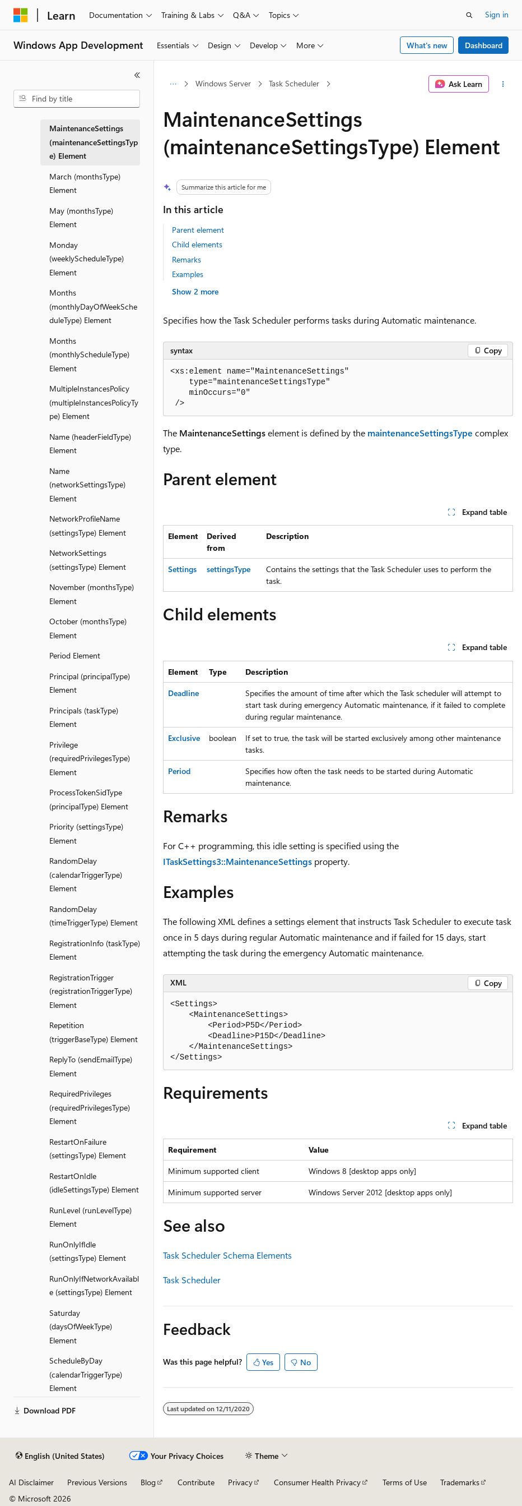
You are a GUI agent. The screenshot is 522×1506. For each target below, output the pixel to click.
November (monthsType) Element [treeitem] (91, 594)
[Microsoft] (20, 15)
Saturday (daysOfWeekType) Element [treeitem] (80, 1326)
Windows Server (223, 83)
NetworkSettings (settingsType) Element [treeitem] (87, 559)
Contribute (196, 1482)
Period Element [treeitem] (74, 655)
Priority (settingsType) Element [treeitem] (86, 833)
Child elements (197, 244)
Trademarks (459, 1482)
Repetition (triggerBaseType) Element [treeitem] (93, 1032)
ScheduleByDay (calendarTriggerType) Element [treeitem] (85, 1374)
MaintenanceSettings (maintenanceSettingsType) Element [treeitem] (93, 142)
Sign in (497, 14)
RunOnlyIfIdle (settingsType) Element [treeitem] (87, 1251)
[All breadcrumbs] (173, 84)
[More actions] (503, 84)
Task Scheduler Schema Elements (227, 1255)
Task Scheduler (294, 83)
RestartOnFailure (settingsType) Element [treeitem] (87, 1148)
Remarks (186, 259)
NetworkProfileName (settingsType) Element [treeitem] (87, 525)
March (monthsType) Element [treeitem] (84, 183)
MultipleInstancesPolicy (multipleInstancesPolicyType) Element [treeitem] (93, 402)
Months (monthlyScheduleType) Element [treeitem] (89, 354)
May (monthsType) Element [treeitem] (81, 217)
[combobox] (76, 99)
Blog (148, 1482)
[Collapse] (137, 75)
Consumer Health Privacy (317, 1482)
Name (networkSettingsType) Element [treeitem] (87, 485)
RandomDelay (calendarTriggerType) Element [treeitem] (85, 874)
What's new (427, 45)
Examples (187, 274)
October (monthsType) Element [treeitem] (88, 628)
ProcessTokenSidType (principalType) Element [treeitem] (88, 799)
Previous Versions (97, 1482)
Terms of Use (405, 1482)
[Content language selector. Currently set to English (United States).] (60, 1456)
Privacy (240, 1482)
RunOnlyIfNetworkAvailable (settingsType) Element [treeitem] (94, 1285)
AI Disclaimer (31, 1482)
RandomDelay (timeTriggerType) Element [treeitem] (93, 916)
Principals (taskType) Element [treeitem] (83, 717)
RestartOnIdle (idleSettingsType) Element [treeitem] (94, 1183)
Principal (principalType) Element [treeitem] (89, 683)
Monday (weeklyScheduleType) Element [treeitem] (86, 259)
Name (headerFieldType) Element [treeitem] (90, 443)
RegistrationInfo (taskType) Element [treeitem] (94, 950)
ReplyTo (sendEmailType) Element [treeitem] (90, 1066)
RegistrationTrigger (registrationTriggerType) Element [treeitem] (90, 991)
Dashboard (483, 45)
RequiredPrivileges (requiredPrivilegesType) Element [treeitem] (89, 1107)
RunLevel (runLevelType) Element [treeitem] (90, 1217)
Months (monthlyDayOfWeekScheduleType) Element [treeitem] (93, 306)
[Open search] (469, 15)
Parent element (198, 229)
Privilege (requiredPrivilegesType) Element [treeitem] (89, 758)
